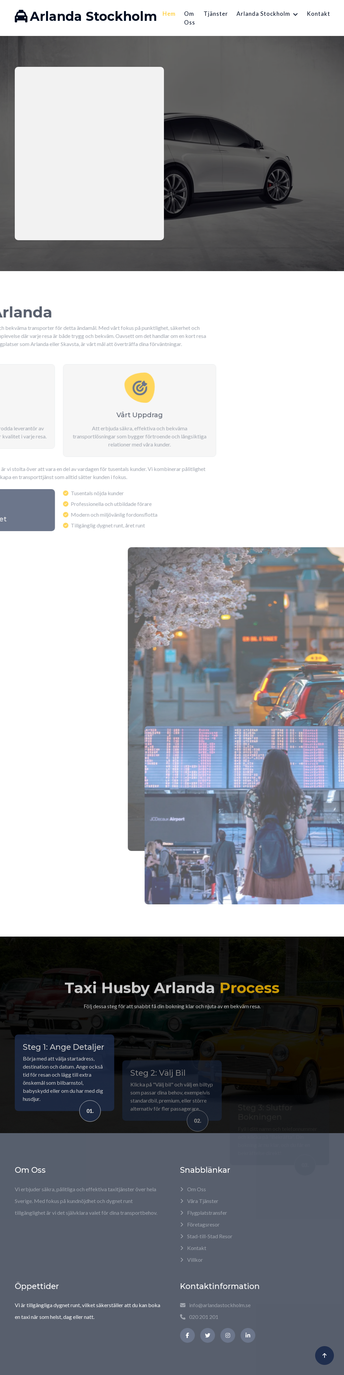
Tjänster (216, 13)
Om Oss (189, 18)
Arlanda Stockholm (263, 13)
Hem (169, 13)
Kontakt (318, 13)
